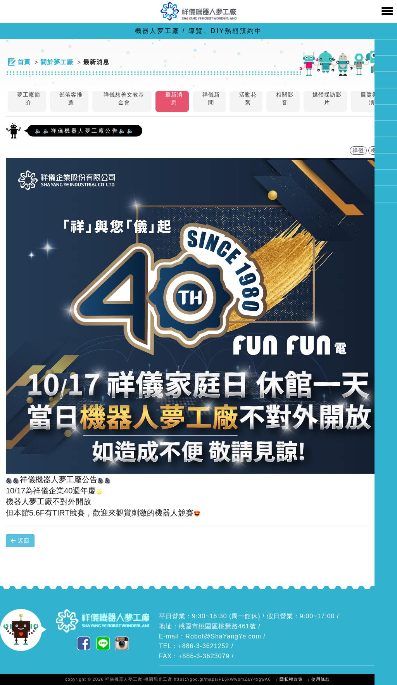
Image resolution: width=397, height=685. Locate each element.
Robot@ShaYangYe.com (223, 636)
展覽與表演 (372, 99)
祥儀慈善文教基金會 (124, 99)
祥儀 (358, 150)
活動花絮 (248, 99)
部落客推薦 (71, 99)
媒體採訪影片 (327, 99)
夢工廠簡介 (28, 99)
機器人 (379, 150)
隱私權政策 (291, 679)
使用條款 (320, 679)
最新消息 (174, 99)
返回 (20, 541)
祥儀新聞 (211, 99)
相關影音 (284, 99)
